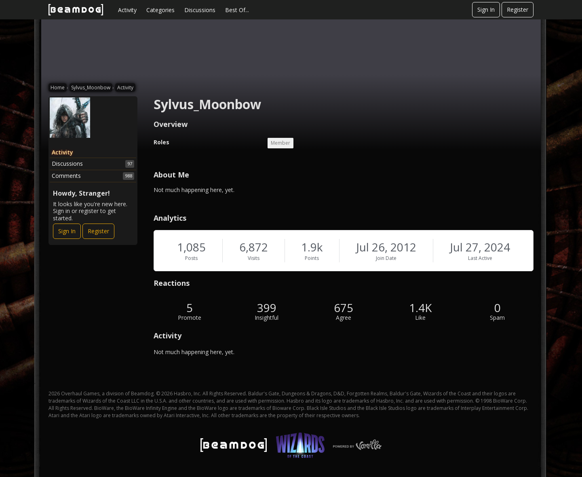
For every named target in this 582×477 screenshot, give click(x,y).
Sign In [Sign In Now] (67, 231)
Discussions (199, 10)
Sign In (486, 9)
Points (312, 258)
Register (517, 9)
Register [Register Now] (98, 231)
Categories (160, 10)
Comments (93, 176)
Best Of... (237, 10)
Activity (127, 10)
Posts (191, 258)
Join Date (386, 258)
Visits (253, 258)
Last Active (480, 258)
